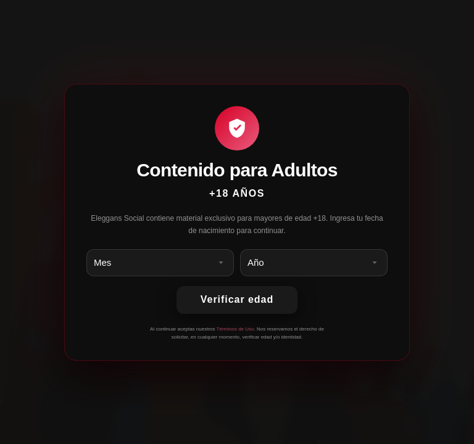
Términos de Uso (235, 329)
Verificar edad (237, 299)
